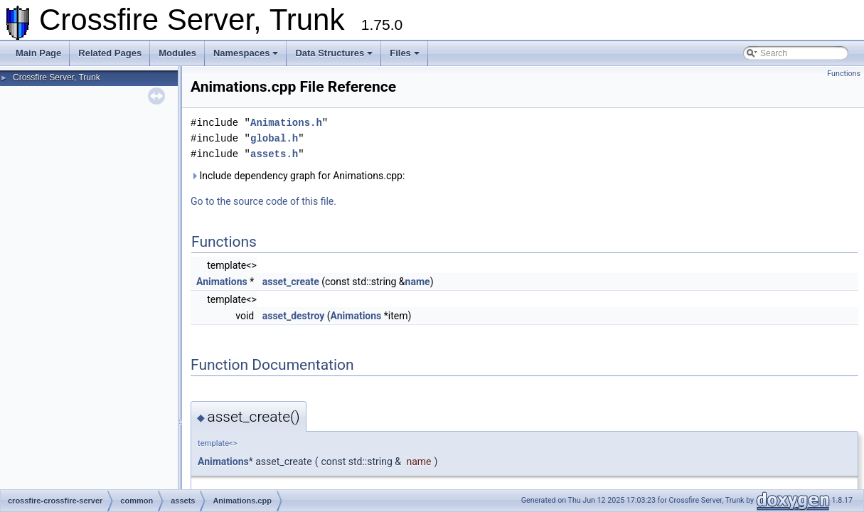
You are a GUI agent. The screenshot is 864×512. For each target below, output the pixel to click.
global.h (274, 138)
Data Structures (334, 53)
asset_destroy (293, 315)
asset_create (290, 281)
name (417, 281)
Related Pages (110, 53)
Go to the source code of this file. (263, 201)
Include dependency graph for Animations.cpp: (298, 175)
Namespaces (246, 53)
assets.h (274, 154)
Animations (221, 281)
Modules (177, 53)
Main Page (38, 53)
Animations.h (286, 122)
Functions (843, 73)
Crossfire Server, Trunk (56, 77)
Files (405, 53)
